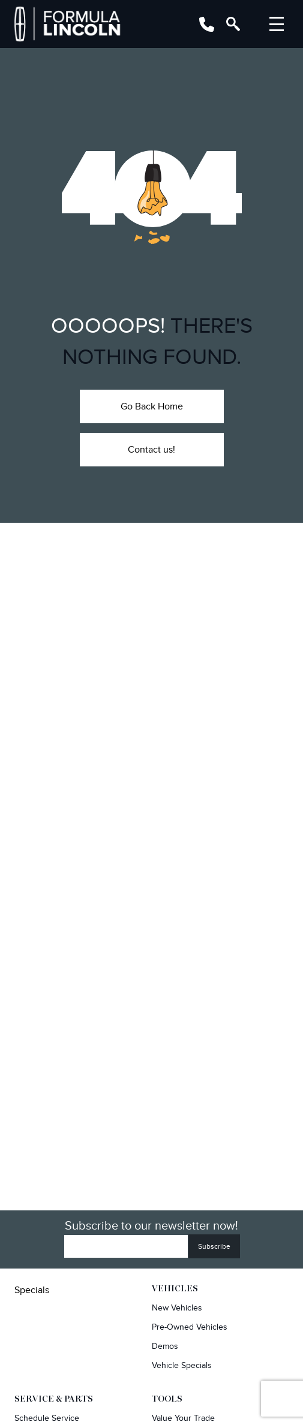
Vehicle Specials (182, 1365)
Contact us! (151, 450)
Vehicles (175, 1289)
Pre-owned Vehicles (189, 1327)
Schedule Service (46, 1418)
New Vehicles (177, 1308)
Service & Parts (53, 1399)
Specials (31, 1290)
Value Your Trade (183, 1418)
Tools (167, 1399)
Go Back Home (152, 406)
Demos (165, 1346)
